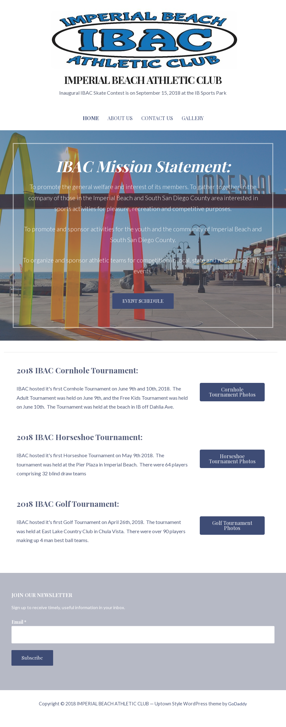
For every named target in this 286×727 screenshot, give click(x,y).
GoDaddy (237, 703)
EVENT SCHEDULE (143, 301)
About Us (120, 118)
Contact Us (157, 118)
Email (18, 622)
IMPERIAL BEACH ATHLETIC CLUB (143, 79)
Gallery (193, 118)
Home (91, 118)
